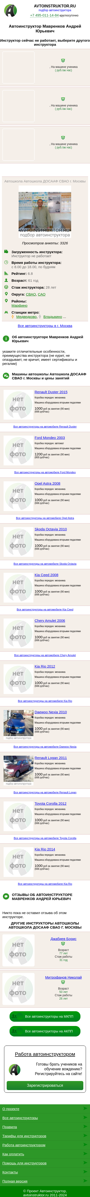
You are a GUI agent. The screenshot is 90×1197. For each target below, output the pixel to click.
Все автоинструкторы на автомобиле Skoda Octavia (45, 563)
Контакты (10, 1172)
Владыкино (52, 317)
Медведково (26, 317)
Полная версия (14, 1181)
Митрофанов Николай (63, 977)
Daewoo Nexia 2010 (51, 712)
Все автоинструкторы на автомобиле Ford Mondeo (45, 472)
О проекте (10, 1109)
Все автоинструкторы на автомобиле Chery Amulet (45, 655)
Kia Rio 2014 (45, 849)
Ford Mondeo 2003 (50, 438)
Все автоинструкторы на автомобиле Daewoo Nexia (45, 746)
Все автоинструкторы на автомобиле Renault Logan (45, 792)
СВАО (31, 294)
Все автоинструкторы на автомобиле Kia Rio (45, 700)
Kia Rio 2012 (45, 666)
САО (42, 294)
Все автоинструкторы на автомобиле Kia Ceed (45, 609)
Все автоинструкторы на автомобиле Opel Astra (45, 518)
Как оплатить (13, 1154)
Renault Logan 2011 (51, 758)
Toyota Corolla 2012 (50, 803)
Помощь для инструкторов (24, 1163)
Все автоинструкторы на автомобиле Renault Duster (45, 426)
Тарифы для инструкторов (24, 1136)
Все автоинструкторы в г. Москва (45, 326)
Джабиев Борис (63, 939)
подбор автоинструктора (55, 10)
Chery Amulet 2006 (50, 621)
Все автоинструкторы (20, 1118)
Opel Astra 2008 (47, 483)
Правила (9, 1127)
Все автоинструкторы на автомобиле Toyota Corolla (45, 838)
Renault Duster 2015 (51, 392)
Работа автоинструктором (45, 1054)
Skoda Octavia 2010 (51, 529)
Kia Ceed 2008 (46, 575)
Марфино (19, 305)
